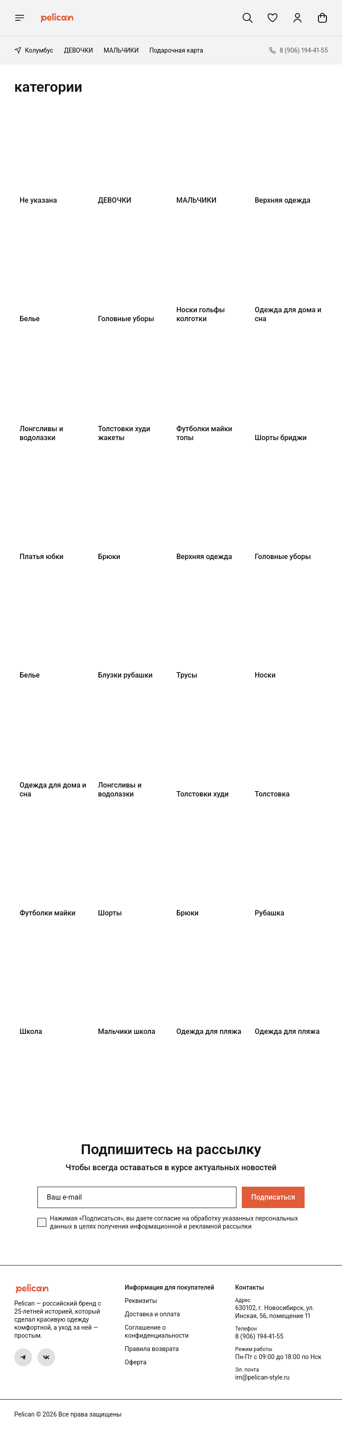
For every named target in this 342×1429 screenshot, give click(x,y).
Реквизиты (141, 1300)
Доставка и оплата (152, 1314)
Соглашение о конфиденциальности (157, 1331)
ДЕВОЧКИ (78, 50)
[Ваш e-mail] (137, 1197)
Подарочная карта (177, 50)
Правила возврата (152, 1348)
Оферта (136, 1362)
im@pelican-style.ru (262, 1377)
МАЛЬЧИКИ (121, 50)
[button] (272, 17)
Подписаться (273, 1197)
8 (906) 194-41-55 (259, 1336)
